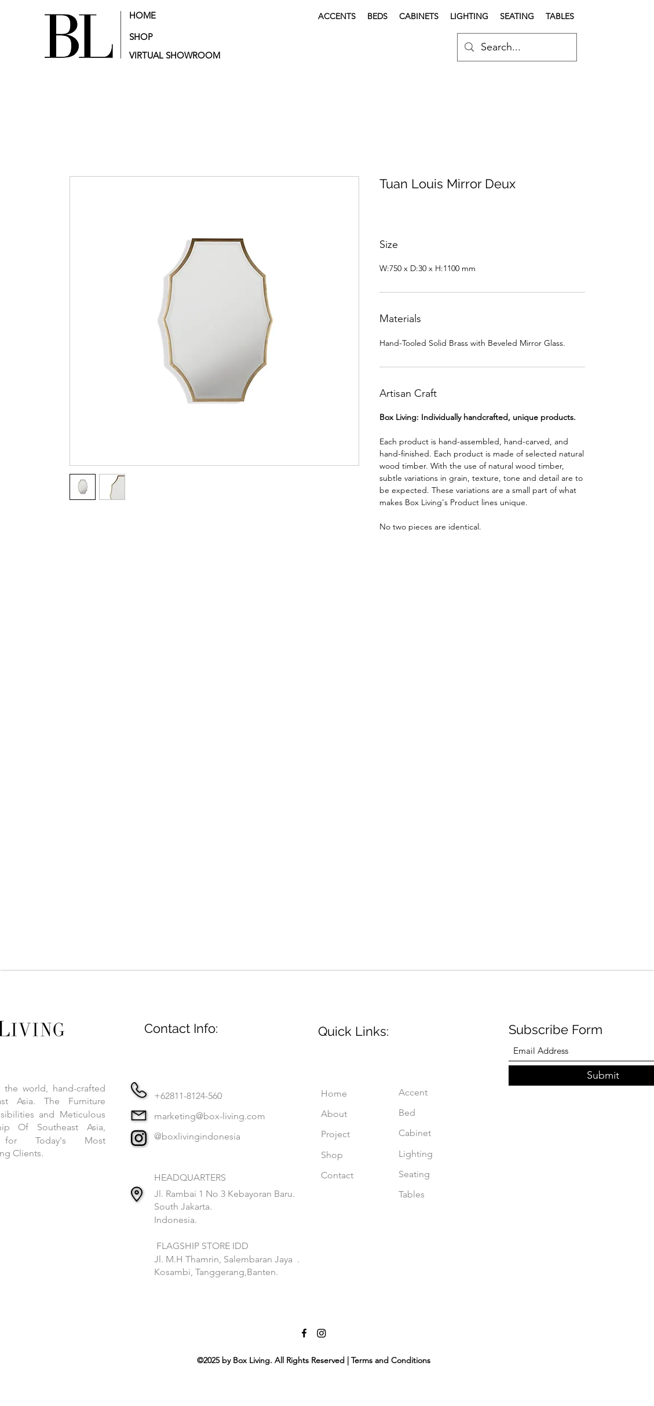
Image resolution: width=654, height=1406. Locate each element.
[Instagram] (321, 1333)
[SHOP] (165, 37)
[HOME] (165, 15)
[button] (178, 55)
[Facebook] (304, 1333)
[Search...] (516, 47)
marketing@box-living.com (209, 1116)
